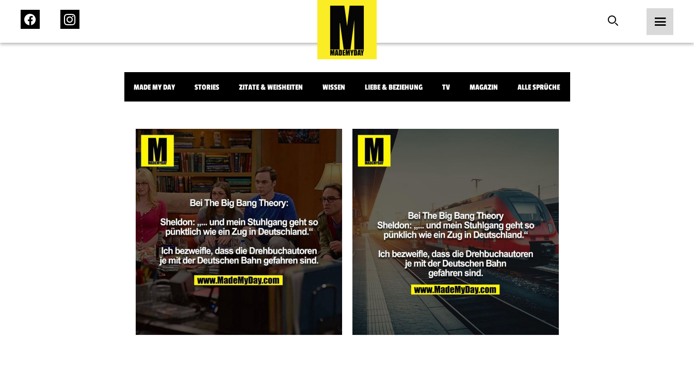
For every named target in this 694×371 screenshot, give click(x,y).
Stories (207, 87)
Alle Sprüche (539, 87)
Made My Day (154, 87)
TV (446, 87)
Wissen (333, 87)
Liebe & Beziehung (394, 87)
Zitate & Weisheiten (271, 87)
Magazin (484, 87)
